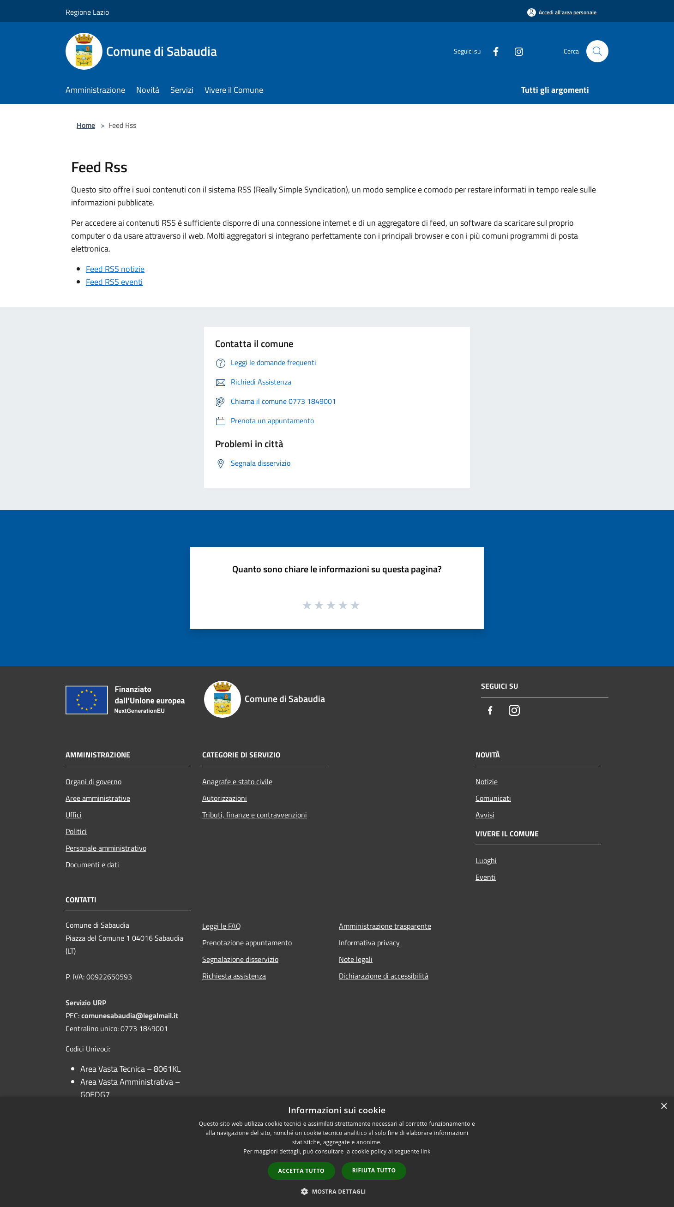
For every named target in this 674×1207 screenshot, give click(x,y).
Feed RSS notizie (115, 269)
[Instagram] (515, 51)
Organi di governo (93, 781)
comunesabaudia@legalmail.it (129, 1015)
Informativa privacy (369, 942)
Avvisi (484, 814)
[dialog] (337, 1152)
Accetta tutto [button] (301, 1171)
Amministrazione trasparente (385, 925)
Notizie (486, 781)
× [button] (663, 1106)
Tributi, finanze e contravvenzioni (254, 814)
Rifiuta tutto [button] (374, 1170)
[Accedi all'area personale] (561, 12)
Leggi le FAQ (221, 925)
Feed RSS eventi (114, 282)
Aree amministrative (98, 798)
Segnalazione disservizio (240, 959)
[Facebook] (492, 51)
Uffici (74, 814)
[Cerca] (597, 51)
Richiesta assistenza (234, 975)
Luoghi (486, 860)
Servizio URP (86, 1002)
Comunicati (493, 798)
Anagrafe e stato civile (237, 781)
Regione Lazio (87, 12)
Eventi (485, 877)
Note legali (356, 959)
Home (86, 125)
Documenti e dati (92, 864)
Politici (76, 831)
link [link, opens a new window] (426, 1151)
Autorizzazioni (224, 798)
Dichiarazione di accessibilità (383, 975)
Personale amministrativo (106, 847)
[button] (337, 1191)
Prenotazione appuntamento (247, 942)
